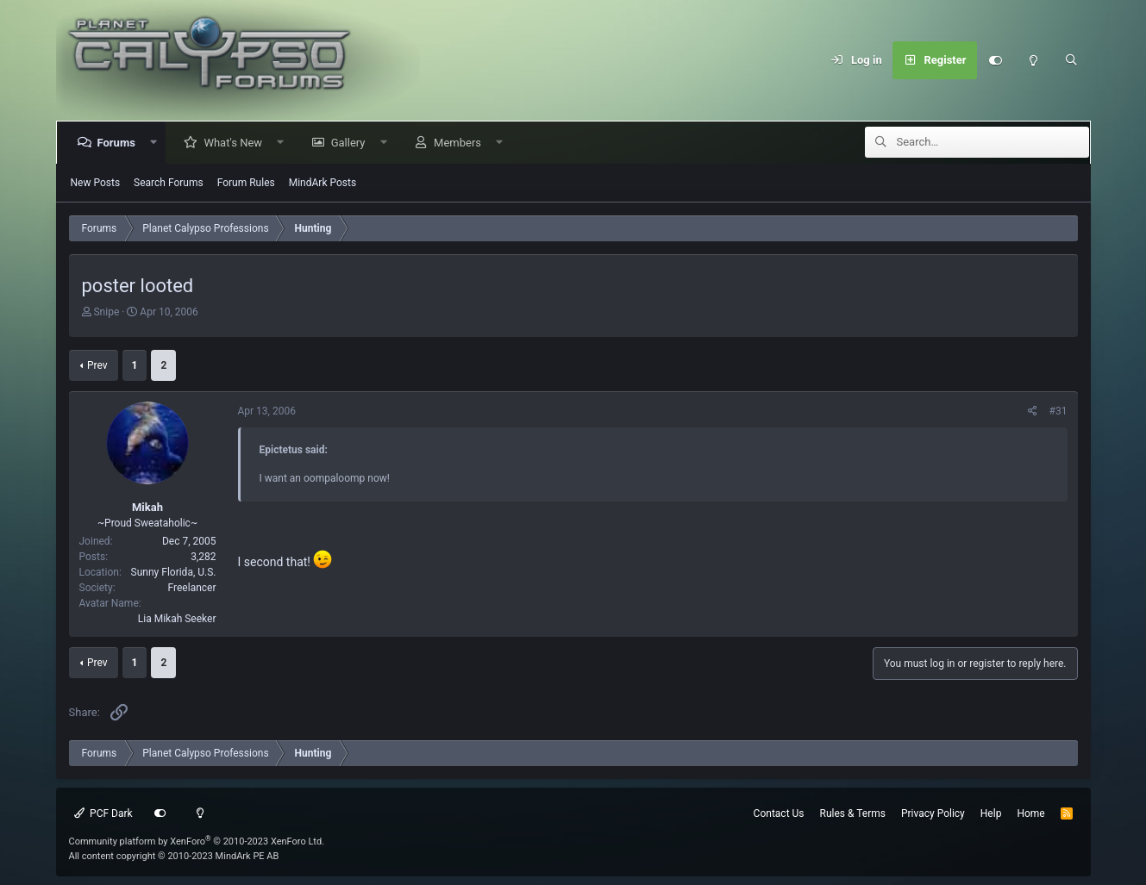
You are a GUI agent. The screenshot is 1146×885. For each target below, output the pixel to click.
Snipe (106, 312)
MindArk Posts (322, 183)
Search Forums (169, 183)
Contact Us (779, 813)
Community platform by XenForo (197, 841)
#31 (1058, 411)
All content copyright (174, 856)
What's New (236, 142)
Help (991, 813)
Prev (97, 365)
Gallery (352, 142)
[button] (157, 143)
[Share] (1032, 411)
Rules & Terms (853, 813)
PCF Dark (103, 813)
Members (461, 142)
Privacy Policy (933, 813)
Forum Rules (246, 183)
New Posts (96, 183)
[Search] (1072, 60)
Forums (120, 142)
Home (1030, 813)
